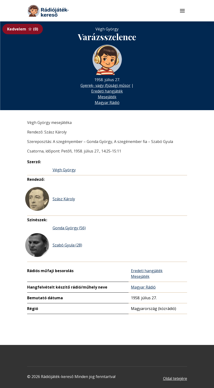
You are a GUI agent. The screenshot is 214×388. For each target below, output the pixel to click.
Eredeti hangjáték (107, 91)
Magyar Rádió (107, 102)
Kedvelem (22, 29)
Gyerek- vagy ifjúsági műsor (105, 85)
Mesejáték (107, 96)
